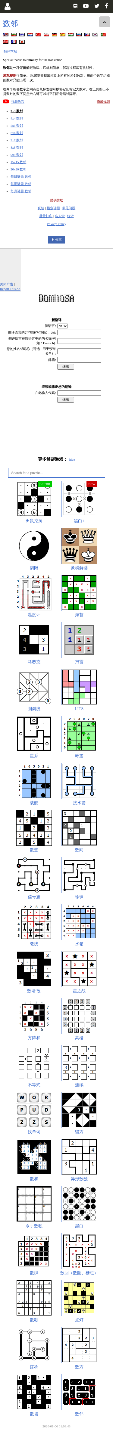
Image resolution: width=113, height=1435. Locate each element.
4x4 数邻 (17, 118)
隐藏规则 (103, 101)
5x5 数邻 (17, 125)
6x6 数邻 (17, 133)
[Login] (7, 6)
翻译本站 (10, 51)
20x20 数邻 (18, 169)
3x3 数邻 (17, 111)
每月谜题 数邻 (21, 191)
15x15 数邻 (18, 162)
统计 (70, 216)
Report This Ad (10, 289)
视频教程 (17, 101)
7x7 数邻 (17, 140)
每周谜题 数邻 (21, 184)
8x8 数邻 (17, 147)
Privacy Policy (56, 224)
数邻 (10, 23)
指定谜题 (53, 208)
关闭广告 (6, 284)
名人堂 (60, 216)
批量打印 (45, 216)
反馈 (41, 208)
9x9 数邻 (17, 154)
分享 (58, 239)
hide (72, 459)
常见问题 (68, 208)
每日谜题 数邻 (21, 176)
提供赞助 (56, 200)
